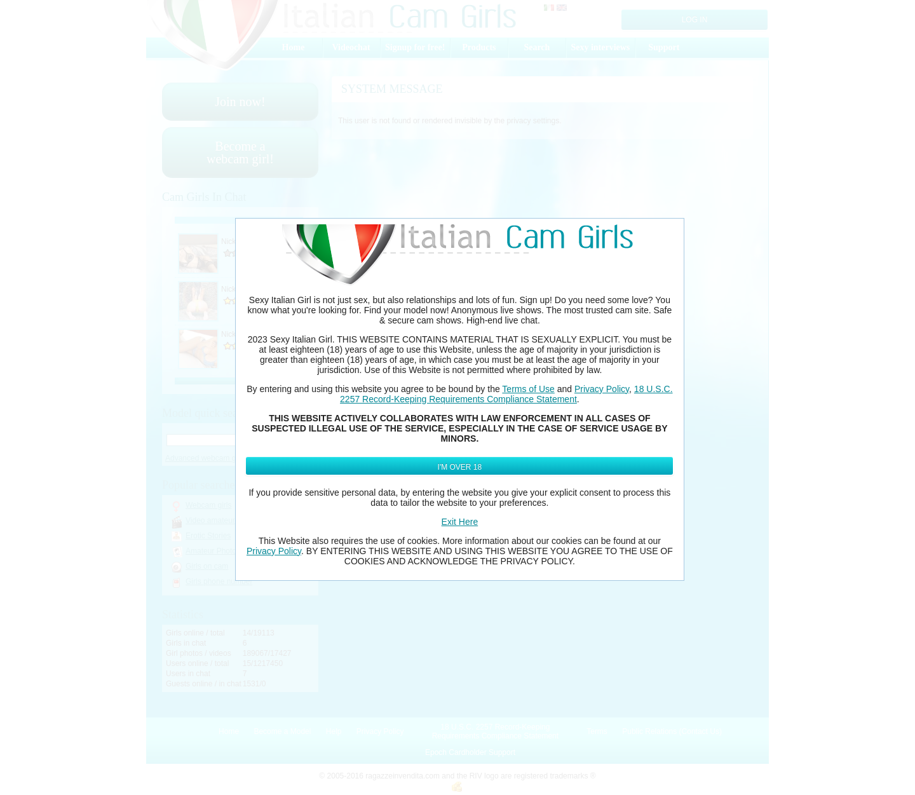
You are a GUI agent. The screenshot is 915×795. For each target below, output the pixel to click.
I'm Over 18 (460, 467)
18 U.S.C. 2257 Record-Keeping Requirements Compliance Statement (506, 394)
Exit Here (460, 522)
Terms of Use (528, 389)
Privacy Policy (601, 389)
